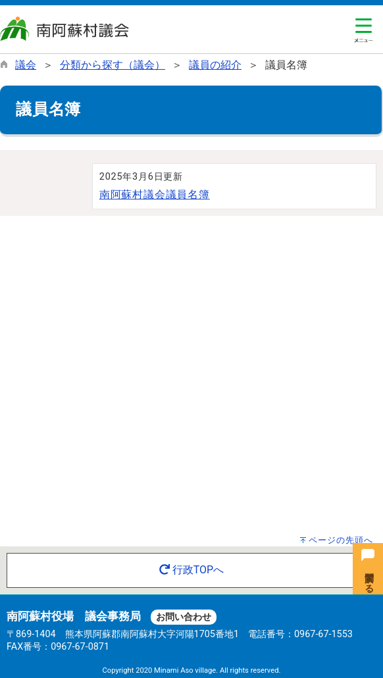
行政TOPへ (191, 569)
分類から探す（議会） (112, 65)
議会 (25, 65)
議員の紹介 (215, 65)
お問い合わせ (183, 617)
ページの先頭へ (341, 540)
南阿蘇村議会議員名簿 (154, 194)
